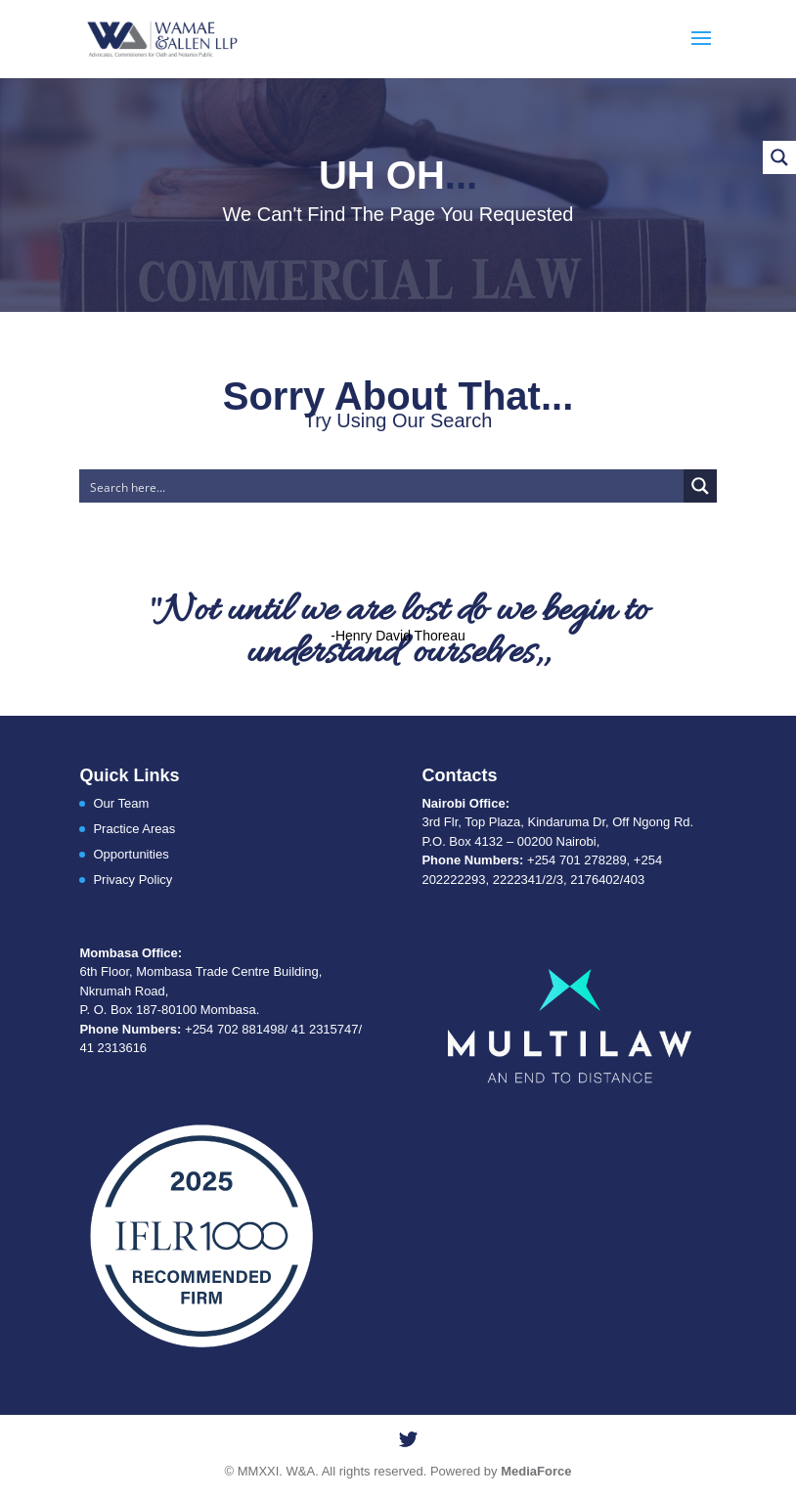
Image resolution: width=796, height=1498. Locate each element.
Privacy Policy (132, 879)
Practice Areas (134, 828)
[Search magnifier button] (700, 486)
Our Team (121, 803)
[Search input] (382, 486)
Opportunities (130, 854)
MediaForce (536, 1471)
